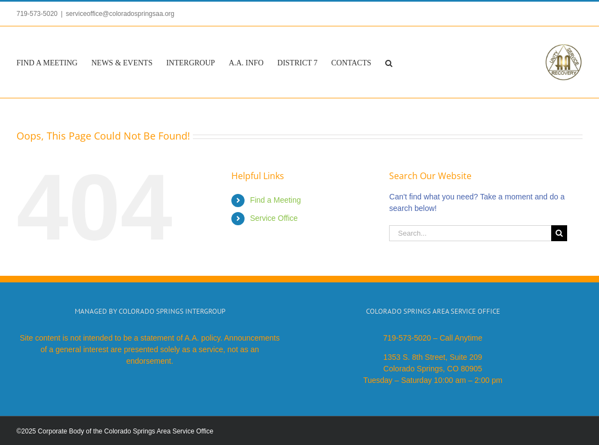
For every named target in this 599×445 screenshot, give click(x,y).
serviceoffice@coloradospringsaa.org (120, 14)
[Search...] (470, 233)
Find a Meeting (275, 200)
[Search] (559, 233)
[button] (388, 62)
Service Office (274, 218)
